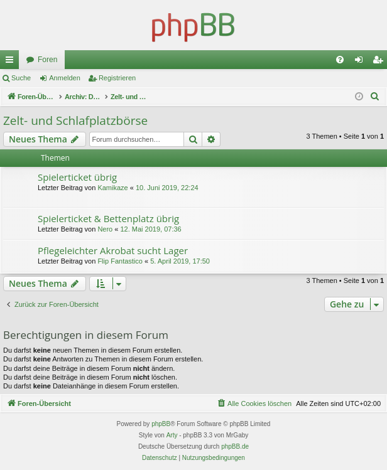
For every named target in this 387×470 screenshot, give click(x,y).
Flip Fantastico (120, 261)
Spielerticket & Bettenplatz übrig (108, 218)
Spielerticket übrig (77, 177)
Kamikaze (112, 187)
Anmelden (64, 78)
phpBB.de (235, 446)
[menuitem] (339, 59)
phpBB (160, 423)
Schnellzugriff (12, 62)
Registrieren (117, 78)
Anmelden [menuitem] (361, 62)
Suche (21, 78)
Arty (172, 435)
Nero (104, 229)
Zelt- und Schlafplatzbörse (75, 120)
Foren (47, 59)
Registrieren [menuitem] (380, 62)
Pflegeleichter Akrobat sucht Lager (113, 250)
